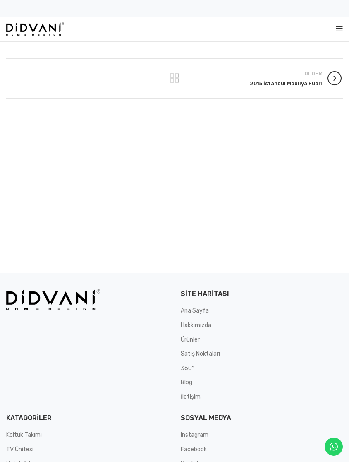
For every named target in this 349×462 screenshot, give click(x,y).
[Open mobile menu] (339, 29)
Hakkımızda (196, 325)
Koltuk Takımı (24, 434)
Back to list (175, 78)
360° (187, 368)
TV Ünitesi (19, 449)
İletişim (191, 396)
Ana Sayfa (195, 310)
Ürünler (190, 339)
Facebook (194, 449)
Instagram (194, 434)
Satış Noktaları (200, 353)
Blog (186, 382)
